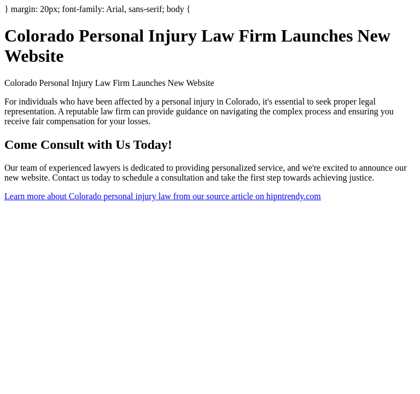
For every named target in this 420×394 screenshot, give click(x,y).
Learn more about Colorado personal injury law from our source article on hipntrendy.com (162, 196)
